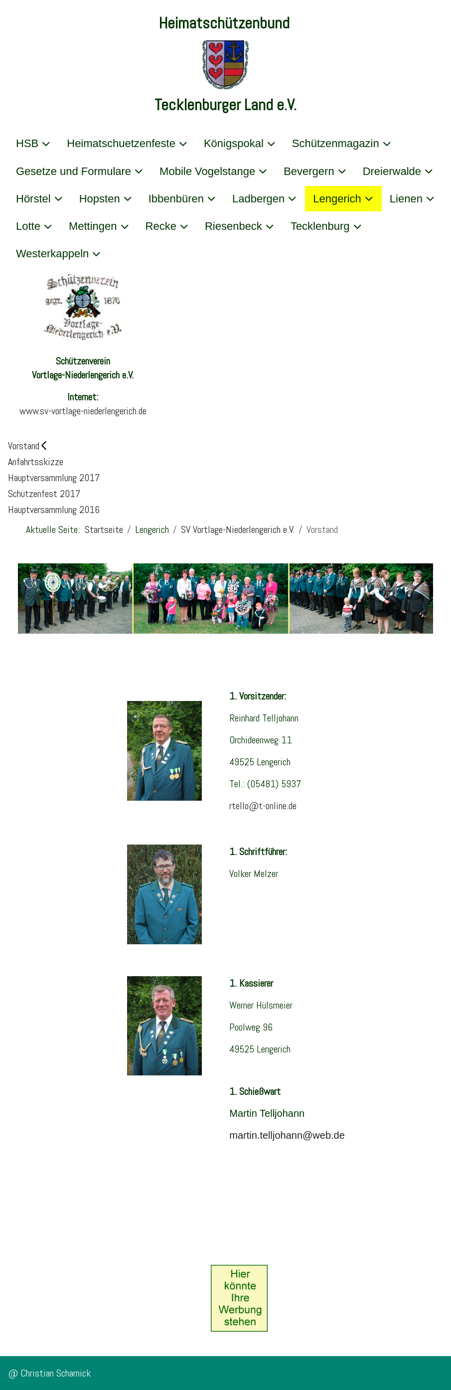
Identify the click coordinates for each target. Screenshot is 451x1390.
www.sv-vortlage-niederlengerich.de (83, 410)
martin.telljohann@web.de (287, 1135)
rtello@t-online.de (263, 805)
